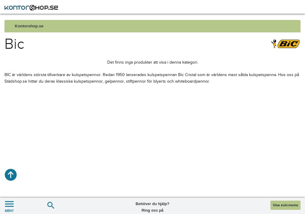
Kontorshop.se (29, 26)
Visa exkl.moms (285, 205)
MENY (9, 206)
